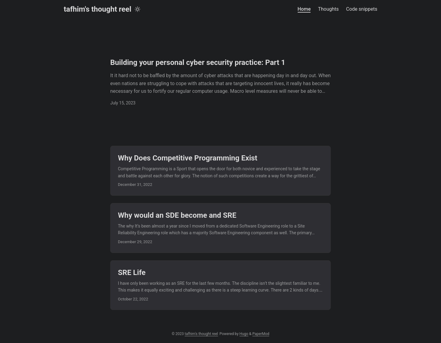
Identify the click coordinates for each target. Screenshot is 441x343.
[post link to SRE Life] (220, 285)
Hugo (243, 334)
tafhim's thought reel (97, 9)
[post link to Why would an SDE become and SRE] (220, 228)
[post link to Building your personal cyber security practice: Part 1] (220, 82)
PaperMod (260, 334)
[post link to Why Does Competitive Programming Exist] (220, 170)
